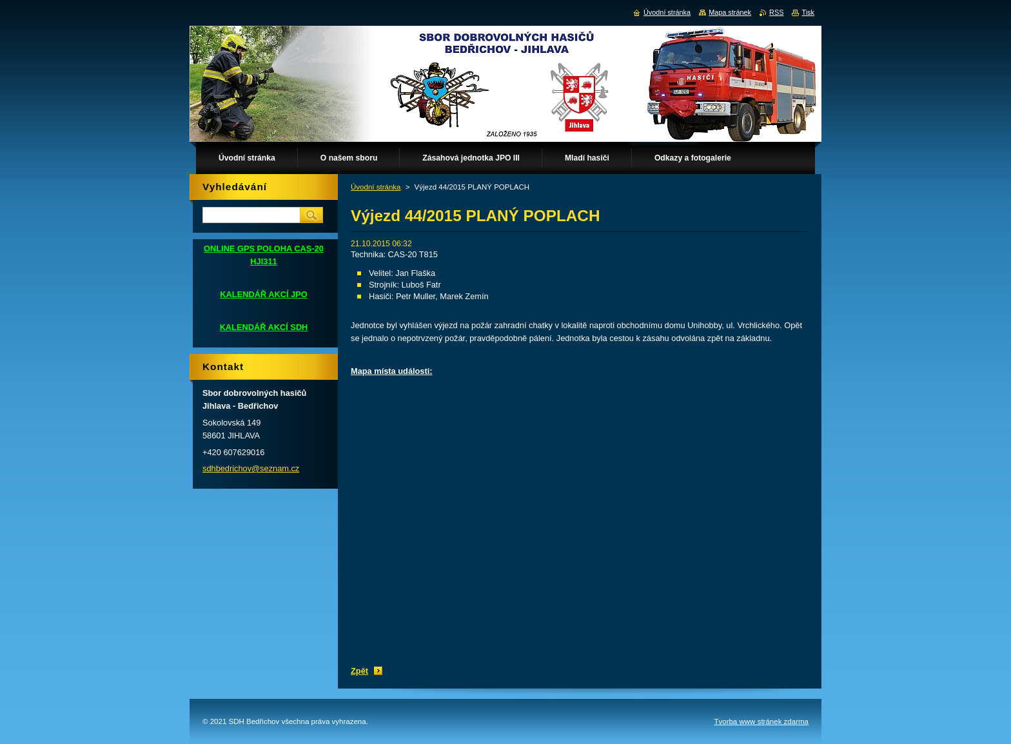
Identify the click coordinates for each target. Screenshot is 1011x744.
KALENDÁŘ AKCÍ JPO (263, 294)
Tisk (807, 12)
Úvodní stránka (375, 187)
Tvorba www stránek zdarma (761, 721)
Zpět (359, 671)
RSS (776, 12)
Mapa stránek (730, 12)
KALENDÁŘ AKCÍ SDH (264, 327)
